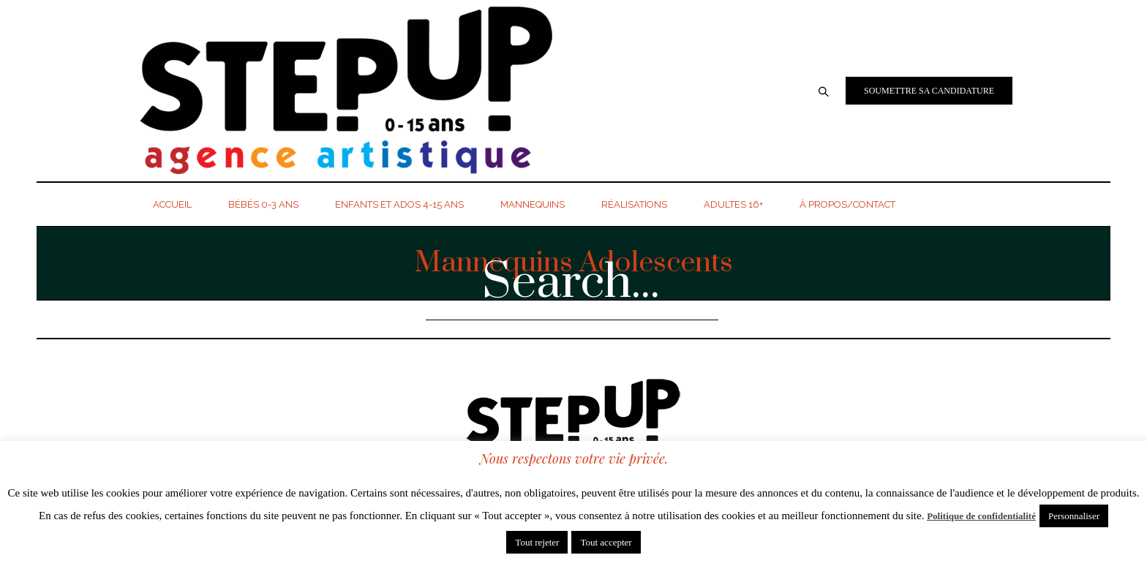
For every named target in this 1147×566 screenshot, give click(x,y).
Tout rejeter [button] (537, 542)
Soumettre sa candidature (929, 91)
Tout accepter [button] (605, 542)
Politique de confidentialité (981, 515)
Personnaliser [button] (1073, 515)
